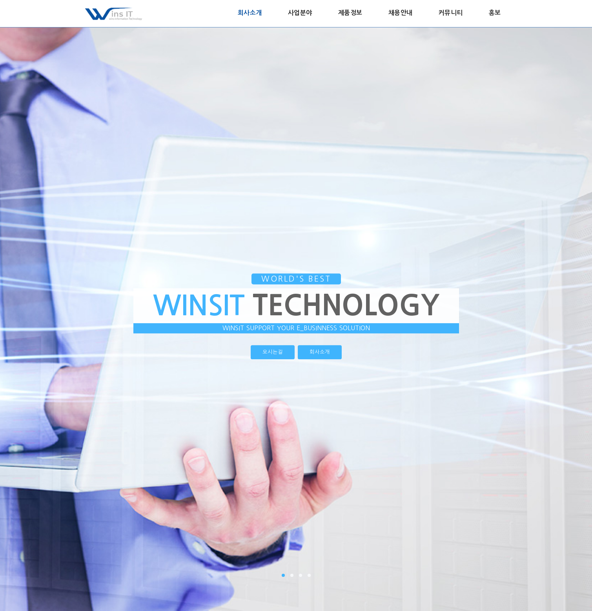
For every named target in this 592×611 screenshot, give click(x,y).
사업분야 (300, 13)
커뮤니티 (451, 13)
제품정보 (350, 13)
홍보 (495, 13)
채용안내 (400, 13)
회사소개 (250, 13)
